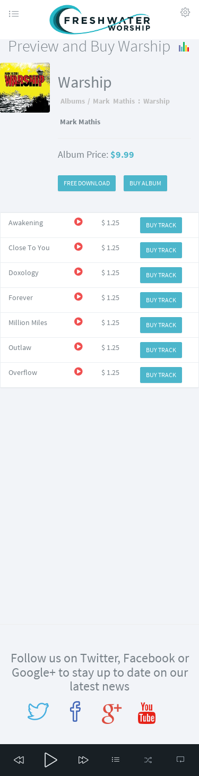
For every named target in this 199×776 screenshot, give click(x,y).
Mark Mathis (114, 101)
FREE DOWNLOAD (87, 183)
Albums (72, 101)
